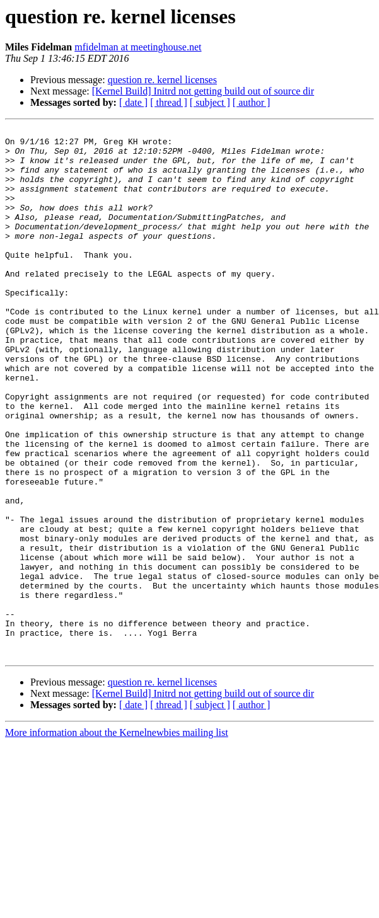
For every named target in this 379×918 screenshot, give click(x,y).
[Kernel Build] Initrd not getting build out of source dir (203, 91)
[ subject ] (210, 102)
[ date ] (133, 102)
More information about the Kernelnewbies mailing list (116, 838)
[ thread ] (168, 102)
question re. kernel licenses (162, 79)
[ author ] (252, 102)
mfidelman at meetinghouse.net (137, 47)
